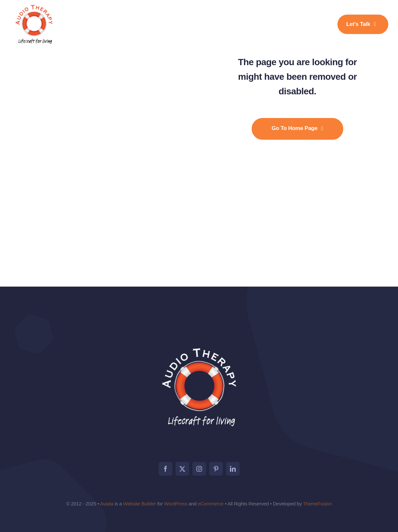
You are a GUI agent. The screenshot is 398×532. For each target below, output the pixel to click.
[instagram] (199, 469)
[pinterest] (216, 469)
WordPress (175, 503)
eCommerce (211, 503)
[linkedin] (233, 469)
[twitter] (182, 469)
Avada (106, 503)
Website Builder (139, 503)
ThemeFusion (317, 503)
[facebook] (165, 469)
